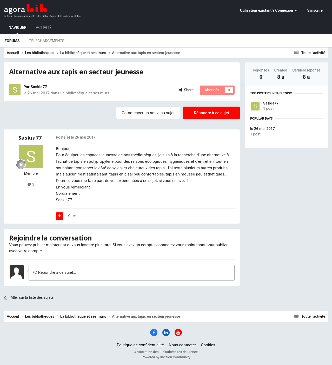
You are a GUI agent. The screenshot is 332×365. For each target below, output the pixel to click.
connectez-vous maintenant (180, 245)
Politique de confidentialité (140, 345)
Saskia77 (270, 103)
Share (186, 90)
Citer (72, 216)
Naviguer (17, 29)
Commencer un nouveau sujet (148, 112)
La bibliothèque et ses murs (84, 93)
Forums (12, 41)
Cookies (208, 345)
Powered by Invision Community (166, 357)
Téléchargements (46, 41)
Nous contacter (182, 345)
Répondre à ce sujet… (54, 272)
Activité (43, 27)
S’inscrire (315, 10)
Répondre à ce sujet (211, 112)
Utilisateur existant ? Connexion (268, 10)
